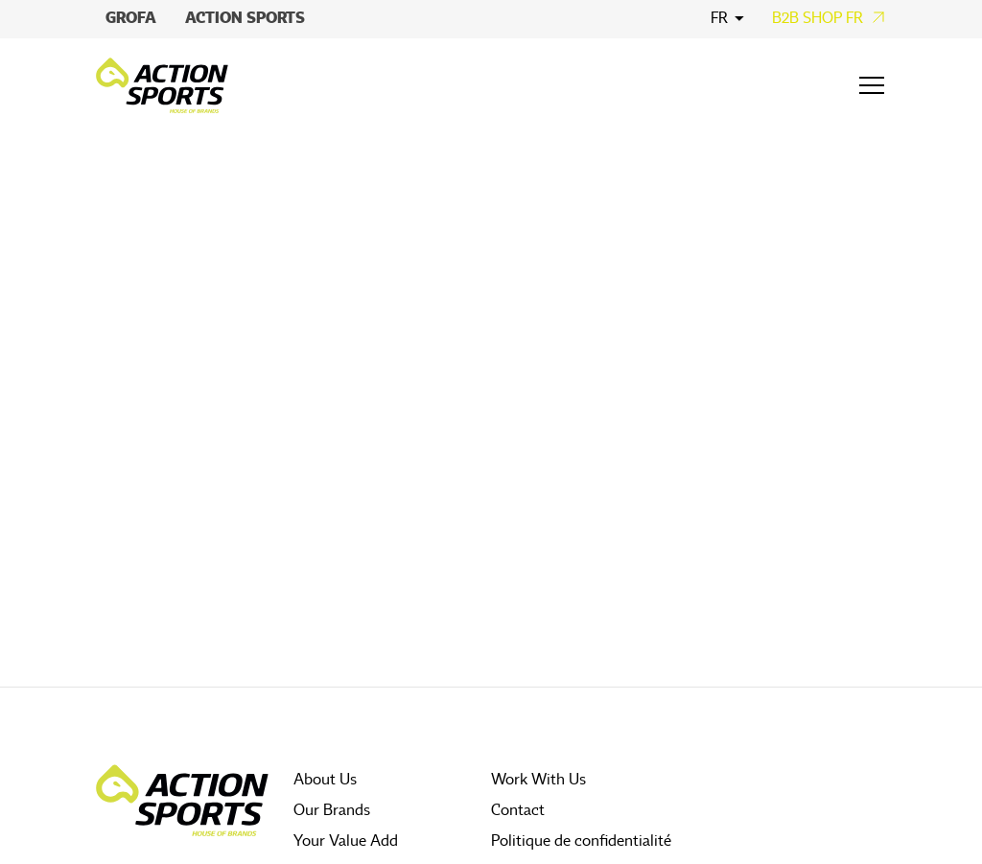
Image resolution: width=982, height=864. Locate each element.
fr (719, 18)
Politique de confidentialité (581, 841)
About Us (325, 779)
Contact (518, 810)
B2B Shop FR (817, 18)
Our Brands (331, 810)
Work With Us (538, 779)
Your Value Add (345, 841)
